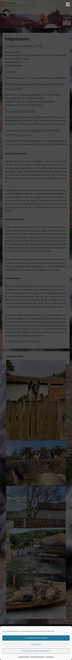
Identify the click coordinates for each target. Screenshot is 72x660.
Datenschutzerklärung (38, 657)
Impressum (50, 657)
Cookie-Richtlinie (23, 657)
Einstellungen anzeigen (36, 651)
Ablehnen (36, 644)
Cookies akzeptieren (36, 638)
